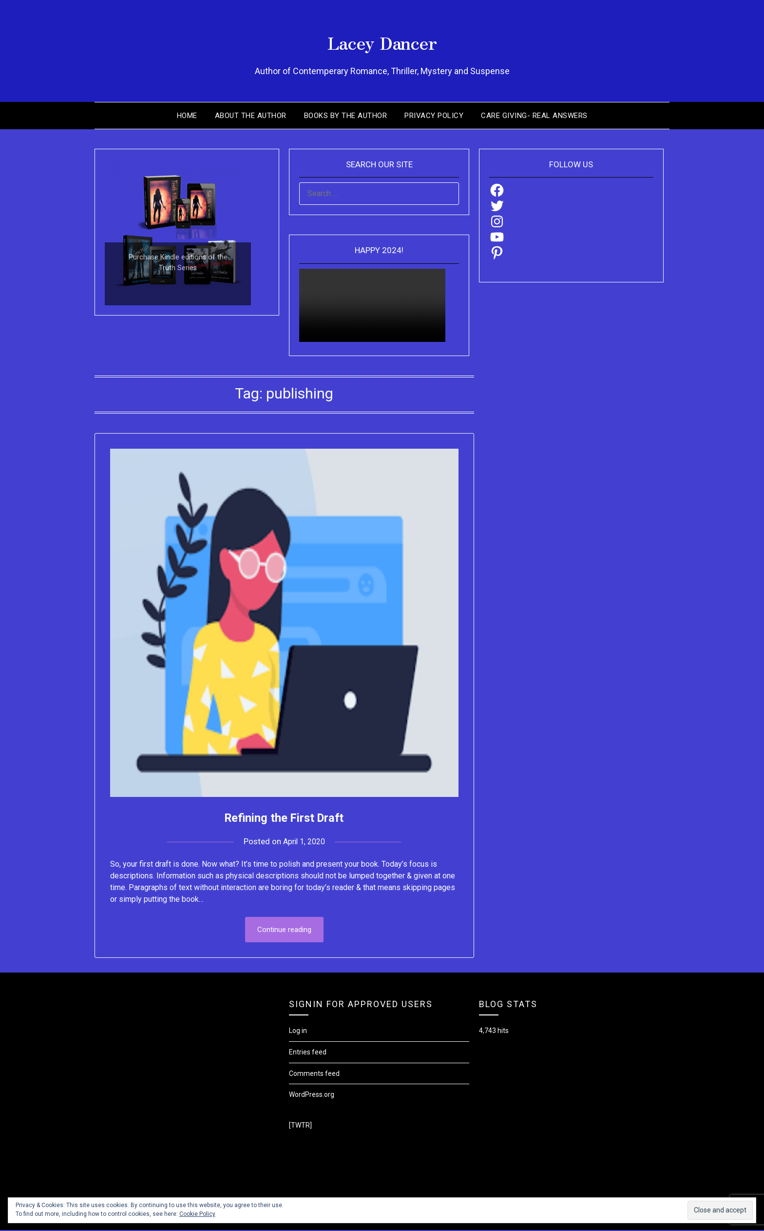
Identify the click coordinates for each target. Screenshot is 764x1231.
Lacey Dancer (382, 39)
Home (187, 115)
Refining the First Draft (284, 816)
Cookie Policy (197, 1214)
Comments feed (314, 1074)
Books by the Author (345, 115)
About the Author (250, 115)
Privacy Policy (433, 115)
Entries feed (307, 1053)
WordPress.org (311, 1095)
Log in (298, 1031)
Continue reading (284, 930)
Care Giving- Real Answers (534, 115)
